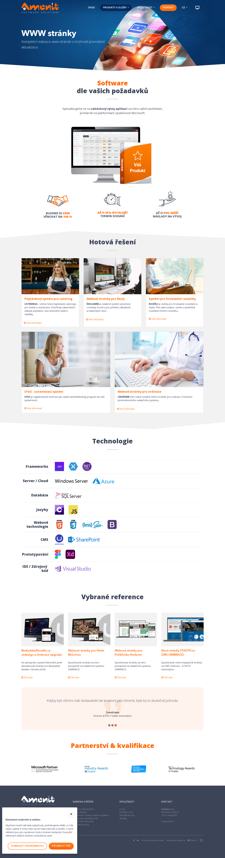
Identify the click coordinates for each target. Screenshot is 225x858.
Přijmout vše (61, 846)
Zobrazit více (167, 821)
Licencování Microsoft (83, 821)
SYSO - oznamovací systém (43, 392)
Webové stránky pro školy (106, 299)
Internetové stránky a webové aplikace (91, 815)
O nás (122, 809)
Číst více (27, 677)
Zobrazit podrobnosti (27, 846)
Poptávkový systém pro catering (48, 299)
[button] (116, 7)
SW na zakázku (80, 812)
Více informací (32, 322)
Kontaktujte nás (127, 815)
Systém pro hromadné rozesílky (172, 299)
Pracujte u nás (126, 812)
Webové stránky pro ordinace (139, 392)
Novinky (123, 818)
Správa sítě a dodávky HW (85, 818)
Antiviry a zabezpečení (83, 809)
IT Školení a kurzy (81, 824)
